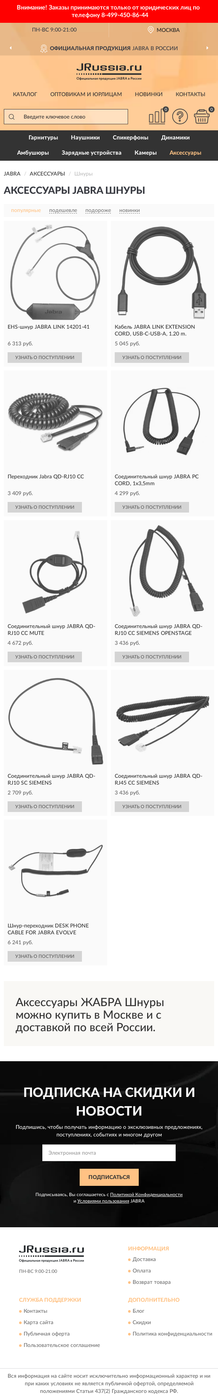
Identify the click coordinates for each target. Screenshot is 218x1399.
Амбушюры (33, 153)
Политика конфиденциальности (172, 1334)
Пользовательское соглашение (62, 1345)
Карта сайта (38, 1322)
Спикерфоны (130, 138)
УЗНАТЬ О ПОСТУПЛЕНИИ (44, 357)
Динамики (175, 138)
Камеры (146, 153)
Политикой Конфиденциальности (146, 1194)
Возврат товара (152, 1282)
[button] (180, 116)
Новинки (149, 94)
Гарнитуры (43, 138)
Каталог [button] (25, 94)
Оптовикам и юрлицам (86, 94)
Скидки (142, 1322)
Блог (138, 1311)
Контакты (190, 94)
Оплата (142, 1271)
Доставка (144, 1260)
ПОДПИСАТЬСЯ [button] (109, 1177)
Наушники (85, 138)
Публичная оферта (47, 1334)
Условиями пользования (103, 1201)
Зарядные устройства (92, 153)
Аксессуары (185, 153)
